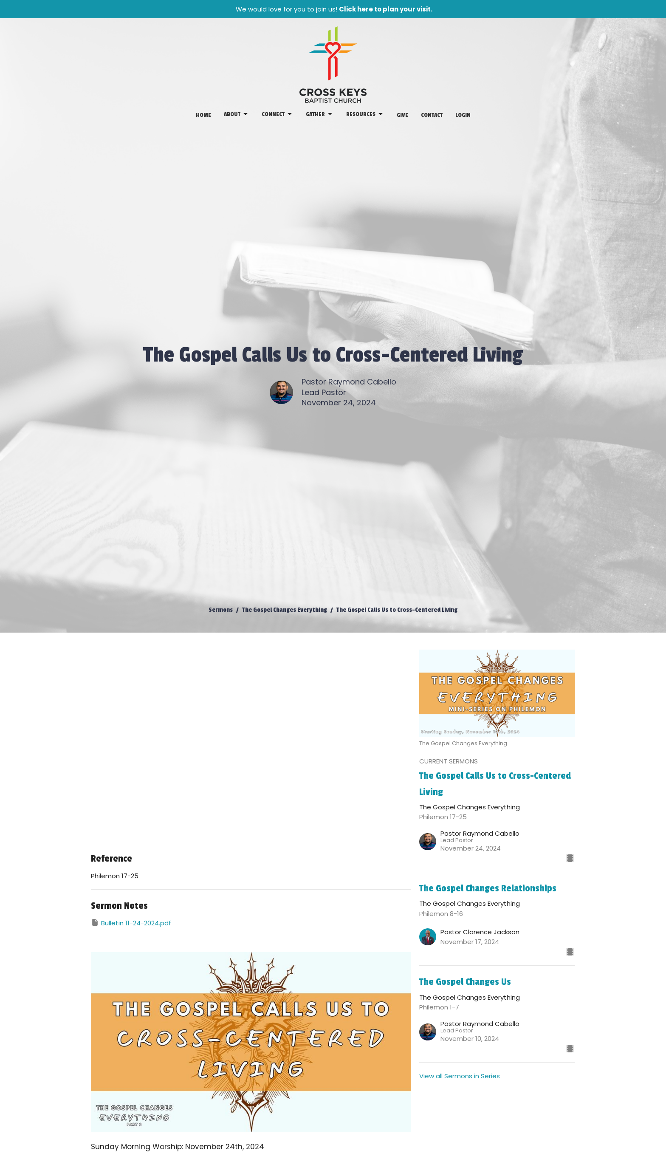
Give (402, 115)
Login (463, 115)
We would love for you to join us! (334, 9)
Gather (319, 114)
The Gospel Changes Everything (284, 609)
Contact (432, 115)
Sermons (221, 609)
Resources (365, 114)
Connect (277, 114)
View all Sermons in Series (459, 1075)
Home (203, 115)
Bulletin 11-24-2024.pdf (131, 922)
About (236, 114)
